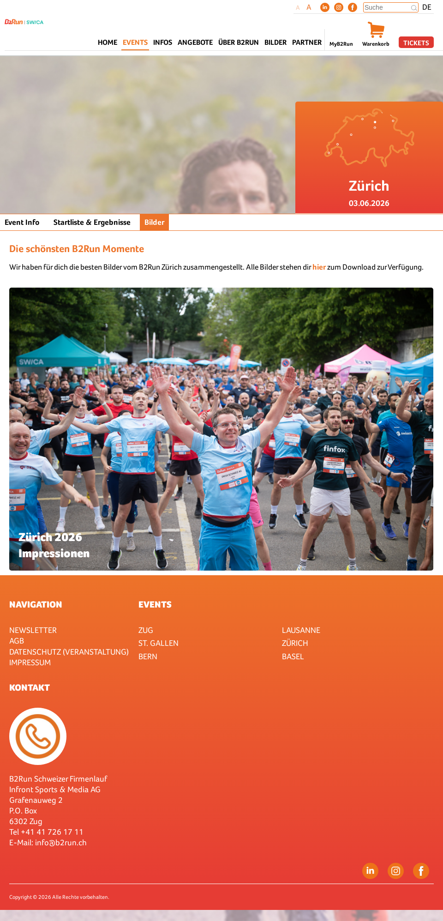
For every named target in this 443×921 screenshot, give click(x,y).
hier (319, 267)
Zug (145, 630)
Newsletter (33, 630)
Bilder (275, 42)
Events (155, 604)
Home (107, 42)
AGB (16, 640)
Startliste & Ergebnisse (92, 222)
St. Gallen (158, 643)
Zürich (295, 643)
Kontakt (29, 687)
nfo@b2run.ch (62, 842)
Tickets (416, 43)
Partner (307, 42)
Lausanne (301, 630)
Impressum (30, 662)
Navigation (35, 604)
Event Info (22, 222)
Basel (293, 656)
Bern (147, 656)
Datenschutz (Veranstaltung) (69, 651)
